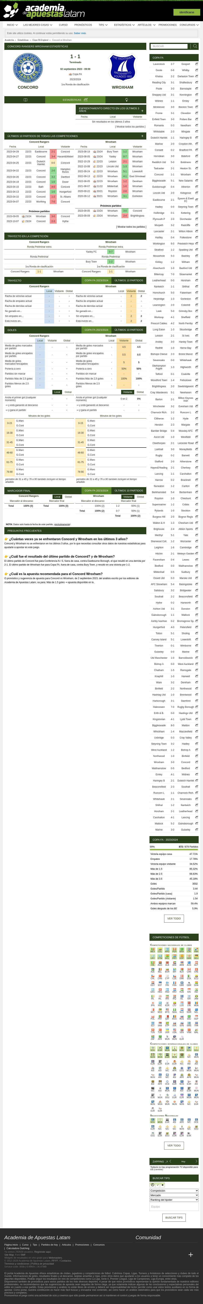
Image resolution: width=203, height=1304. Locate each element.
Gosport (185, 64)
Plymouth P (159, 219)
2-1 (53, 151)
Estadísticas (124, 25)
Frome (158, 113)
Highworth (185, 367)
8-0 (172, 725)
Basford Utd (185, 268)
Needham (186, 125)
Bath (40, 186)
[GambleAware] (14, 1300)
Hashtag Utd (159, 694)
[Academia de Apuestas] (168, 1255)
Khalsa (159, 76)
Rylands (159, 510)
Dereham (137, 181)
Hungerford (65, 191)
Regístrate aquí (42, 1252)
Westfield (186, 437)
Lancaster (159, 231)
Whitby (185, 70)
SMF (23, 1255)
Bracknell (186, 480)
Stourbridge (186, 329)
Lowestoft (137, 171)
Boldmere (186, 162)
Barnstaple (185, 88)
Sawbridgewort (185, 386)
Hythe (65, 221)
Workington (159, 243)
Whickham (159, 731)
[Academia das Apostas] (146, 1255)
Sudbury (185, 572)
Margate (185, 424)
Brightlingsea (137, 215)
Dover (65, 182)
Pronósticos (83, 25)
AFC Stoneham (159, 584)
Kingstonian (159, 719)
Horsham (186, 280)
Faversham (159, 559)
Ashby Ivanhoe (159, 621)
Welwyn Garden (185, 553)
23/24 (28, 216)
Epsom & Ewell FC (186, 200)
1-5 (172, 670)
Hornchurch (159, 292)
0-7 (125, 156)
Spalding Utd (185, 249)
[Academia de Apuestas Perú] (183, 1255)
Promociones (168, 25)
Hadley (159, 206)
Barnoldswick (186, 658)
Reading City (159, 82)
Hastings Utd (185, 713)
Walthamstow (186, 566)
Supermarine (159, 504)
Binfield (159, 688)
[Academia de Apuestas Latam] (139, 1255)
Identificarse (186, 12)
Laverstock (159, 64)
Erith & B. (159, 713)
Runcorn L (185, 412)
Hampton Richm (65, 170)
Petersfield (185, 627)
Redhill (159, 348)
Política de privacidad (42, 1263)
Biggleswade (159, 180)
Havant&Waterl (65, 156)
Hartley (159, 237)
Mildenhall (112, 186)
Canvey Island (159, 639)
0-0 (53, 163)
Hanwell (185, 676)
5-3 (172, 256)
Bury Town (112, 151)
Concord (28, 87)
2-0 (53, 170)
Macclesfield (185, 731)
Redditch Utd (159, 162)
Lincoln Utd (113, 166)
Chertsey (186, 467)
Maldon (186, 725)
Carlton (186, 486)
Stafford (159, 461)
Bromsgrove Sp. (185, 621)
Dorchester (186, 219)
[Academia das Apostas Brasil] (153, 1255)
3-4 (53, 156)
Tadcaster (159, 168)
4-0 (53, 186)
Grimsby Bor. (185, 311)
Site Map (9, 1255)
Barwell (186, 455)
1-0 (53, 182)
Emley (185, 101)
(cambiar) (158, 1169)
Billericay (159, 274)
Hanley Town (185, 341)
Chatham (159, 670)
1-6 (172, 547)
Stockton (185, 510)
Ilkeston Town (185, 107)
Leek (159, 311)
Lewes (185, 559)
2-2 (172, 76)
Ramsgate (185, 670)
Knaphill (159, 676)
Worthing (41, 201)
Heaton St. (185, 168)
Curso (63, 25)
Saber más (80, 33)
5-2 (172, 823)
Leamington (159, 305)
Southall (159, 596)
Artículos (147, 25)
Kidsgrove (185, 193)
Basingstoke (185, 584)
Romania (159, 125)
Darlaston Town (185, 76)
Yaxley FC (91, 251)
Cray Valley (186, 737)
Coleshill (185, 305)
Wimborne (185, 645)
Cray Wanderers (159, 392)
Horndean (159, 156)
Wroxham (122, 87)
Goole (159, 70)
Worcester (185, 541)
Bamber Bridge (159, 431)
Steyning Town (185, 206)
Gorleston (137, 196)
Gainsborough (158, 615)
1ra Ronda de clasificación (75, 84)
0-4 (172, 186)
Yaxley (112, 156)
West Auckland (185, 664)
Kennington (186, 94)
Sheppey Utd (159, 94)
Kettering (186, 213)
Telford (159, 374)
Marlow (159, 144)
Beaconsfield (185, 596)
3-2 (53, 177)
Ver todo (174, 918)
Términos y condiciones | (17, 1263)
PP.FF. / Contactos (61, 1260)
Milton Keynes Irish (185, 399)
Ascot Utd (159, 437)
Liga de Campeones (139, 1278)
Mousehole (159, 256)
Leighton (159, 547)
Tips (103, 25)
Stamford (186, 701)
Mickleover (159, 107)
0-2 (172, 150)
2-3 (53, 221)
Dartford (65, 177)
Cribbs (185, 504)
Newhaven (185, 392)
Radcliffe (185, 225)
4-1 (125, 176)
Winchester (159, 406)
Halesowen (159, 707)
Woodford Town (159, 380)
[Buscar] (194, 46)
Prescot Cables (159, 323)
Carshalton (186, 473)
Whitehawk (186, 360)
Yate (185, 535)
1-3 (125, 166)
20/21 (100, 191)
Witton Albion (186, 231)
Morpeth (159, 225)
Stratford (159, 249)
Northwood (186, 688)
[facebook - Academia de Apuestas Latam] (153, 1246)
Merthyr (159, 535)
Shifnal (185, 286)
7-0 (53, 201)
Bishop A (159, 664)
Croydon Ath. (185, 144)
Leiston (113, 161)
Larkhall (159, 449)
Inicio (12, 25)
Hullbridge (159, 213)
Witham (186, 262)
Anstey (159, 341)
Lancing (159, 473)
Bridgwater (185, 590)
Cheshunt (186, 498)
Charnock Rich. (159, 412)
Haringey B (186, 137)
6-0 (172, 243)
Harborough (159, 701)
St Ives (185, 335)
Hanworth (186, 602)
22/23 (28, 151)
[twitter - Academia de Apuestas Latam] (139, 1246)
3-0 (53, 216)
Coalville (185, 374)
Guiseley (159, 651)
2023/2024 (75, 79)
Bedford (159, 566)
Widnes (159, 101)
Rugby (158, 455)
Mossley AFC (186, 431)
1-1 (39, 271)
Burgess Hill (159, 516)
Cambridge (186, 547)
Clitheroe (159, 418)
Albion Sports (186, 529)
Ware (159, 682)
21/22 (100, 186)
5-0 (172, 162)
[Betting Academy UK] (176, 1255)
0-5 (172, 572)
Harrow (159, 480)
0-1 (172, 213)
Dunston (185, 608)
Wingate (185, 131)
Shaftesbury (185, 82)
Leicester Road (186, 443)
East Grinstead (137, 176)
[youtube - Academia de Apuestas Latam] (146, 1246)
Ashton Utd (159, 608)
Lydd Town (185, 719)
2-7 (172, 64)
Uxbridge (159, 737)
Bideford (185, 156)
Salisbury (159, 590)
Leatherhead (159, 280)
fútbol (107, 1273)
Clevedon (186, 113)
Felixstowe (185, 380)
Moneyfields (185, 449)
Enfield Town (159, 119)
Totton (159, 633)
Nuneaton (159, 486)
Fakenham (185, 292)
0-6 (172, 70)
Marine (185, 651)
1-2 (53, 196)
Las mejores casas (38, 25)
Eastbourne (41, 151)
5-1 (125, 171)
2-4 (125, 215)
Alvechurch (159, 268)
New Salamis (186, 180)
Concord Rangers (20, 271)
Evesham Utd (186, 406)
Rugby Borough (185, 707)
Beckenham (185, 492)
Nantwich (159, 286)
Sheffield (185, 317)
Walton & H (159, 523)
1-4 (172, 380)
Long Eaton (159, 329)
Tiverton (159, 645)
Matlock (186, 615)
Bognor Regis (185, 516)
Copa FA (75, 74)
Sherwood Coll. (159, 541)
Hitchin (159, 553)
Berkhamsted (159, 492)
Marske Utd (186, 578)
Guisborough (159, 186)
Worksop (159, 317)
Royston (112, 191)
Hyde (186, 418)
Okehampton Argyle (159, 367)
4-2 (172, 323)
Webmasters (55, 1257)
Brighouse (159, 529)
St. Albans (65, 196)
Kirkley (159, 262)
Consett (159, 150)
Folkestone (186, 237)
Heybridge (158, 298)
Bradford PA (185, 150)
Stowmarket (185, 274)
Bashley (185, 256)
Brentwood (185, 694)
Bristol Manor (186, 354)
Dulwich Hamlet (41, 163)
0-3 (172, 125)
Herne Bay (185, 348)
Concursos (189, 25)
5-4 (172, 492)
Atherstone (186, 461)
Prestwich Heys (185, 243)
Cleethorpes (158, 443)
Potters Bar (186, 119)
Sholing (186, 633)
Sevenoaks (159, 360)
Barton (158, 399)
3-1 (125, 196)
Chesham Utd (185, 523)
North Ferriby (186, 323)
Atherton (185, 186)
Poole (159, 88)
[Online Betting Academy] (161, 1255)
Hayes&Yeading (158, 467)
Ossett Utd (159, 578)
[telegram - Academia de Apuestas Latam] (161, 1246)
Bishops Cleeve (159, 354)
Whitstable (159, 131)
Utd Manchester (158, 658)
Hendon (159, 424)
